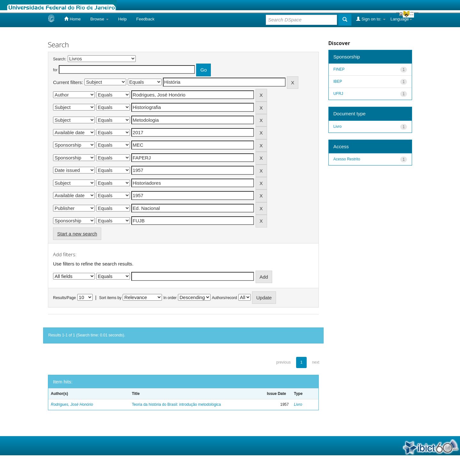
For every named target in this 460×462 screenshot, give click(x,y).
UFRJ (338, 93)
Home (72, 18)
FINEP (339, 69)
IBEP (338, 81)
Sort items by (110, 298)
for (55, 70)
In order (170, 298)
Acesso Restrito (347, 159)
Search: (59, 59)
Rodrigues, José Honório (72, 404)
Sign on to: (371, 18)
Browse (99, 19)
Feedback (145, 19)
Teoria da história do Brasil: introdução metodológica (176, 404)
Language (401, 19)
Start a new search (77, 233)
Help (122, 19)
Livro (298, 404)
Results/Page (64, 298)
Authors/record (224, 298)
